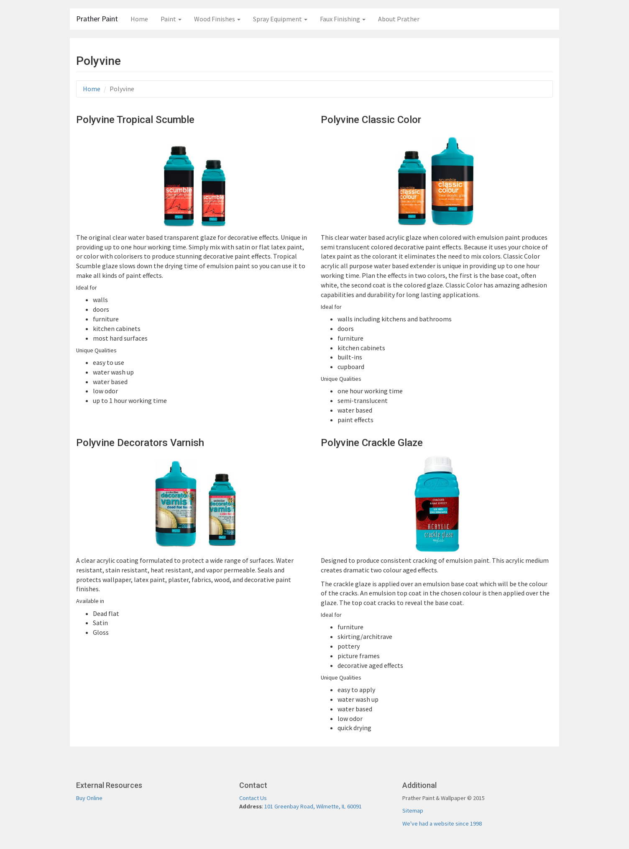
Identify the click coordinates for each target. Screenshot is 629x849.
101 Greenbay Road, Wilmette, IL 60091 (313, 806)
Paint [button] (171, 19)
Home (139, 19)
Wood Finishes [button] (217, 19)
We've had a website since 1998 (442, 823)
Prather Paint (97, 18)
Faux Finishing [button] (343, 19)
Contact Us (253, 798)
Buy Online (89, 798)
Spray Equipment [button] (280, 19)
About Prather (398, 19)
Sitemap (412, 810)
